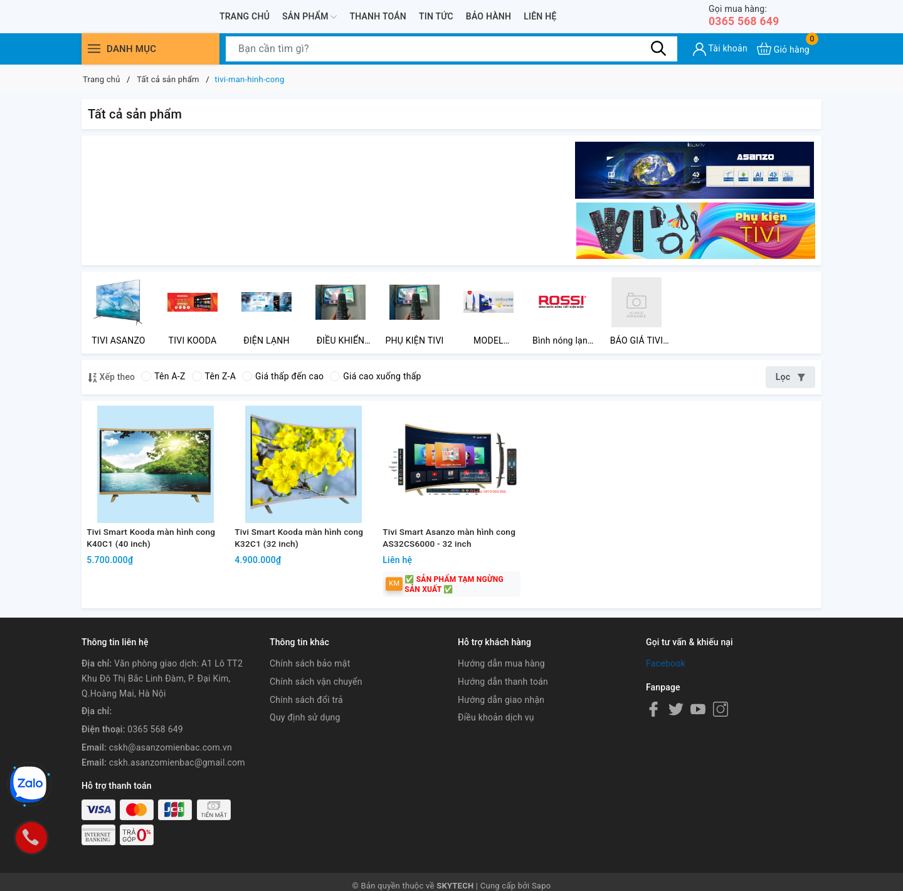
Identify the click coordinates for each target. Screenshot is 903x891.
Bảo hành (488, 17)
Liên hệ (540, 17)
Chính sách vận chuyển (316, 709)
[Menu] (94, 50)
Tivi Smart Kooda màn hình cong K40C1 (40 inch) (154, 563)
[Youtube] (697, 736)
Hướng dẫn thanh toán (503, 709)
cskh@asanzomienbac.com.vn (170, 774)
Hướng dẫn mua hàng (501, 690)
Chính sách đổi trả (306, 727)
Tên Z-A (214, 382)
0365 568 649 (749, 16)
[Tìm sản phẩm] (451, 50)
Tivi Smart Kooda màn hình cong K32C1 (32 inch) (302, 563)
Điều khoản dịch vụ (496, 745)
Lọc (790, 382)
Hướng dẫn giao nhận (501, 727)
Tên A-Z (163, 382)
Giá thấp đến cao (283, 382)
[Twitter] (676, 736)
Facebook (665, 690)
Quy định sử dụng (305, 745)
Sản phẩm (309, 17)
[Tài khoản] (720, 51)
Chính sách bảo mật (310, 690)
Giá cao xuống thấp (375, 382)
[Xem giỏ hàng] (783, 50)
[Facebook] (653, 736)
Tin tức (436, 17)
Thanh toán (377, 17)
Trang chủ (244, 17)
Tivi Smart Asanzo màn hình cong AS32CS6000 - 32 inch (441, 563)
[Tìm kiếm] (658, 50)
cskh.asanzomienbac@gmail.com (177, 789)
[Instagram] (720, 736)
